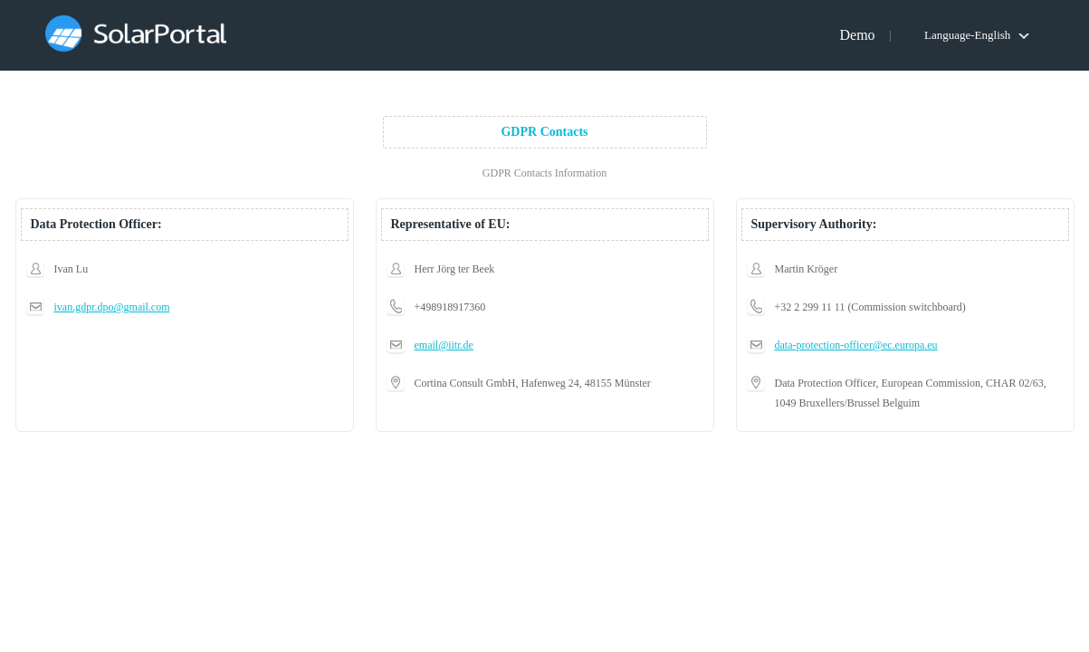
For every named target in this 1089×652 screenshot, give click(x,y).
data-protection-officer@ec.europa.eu (856, 345)
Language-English (967, 35)
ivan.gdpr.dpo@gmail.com (112, 307)
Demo (856, 35)
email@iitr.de (444, 345)
